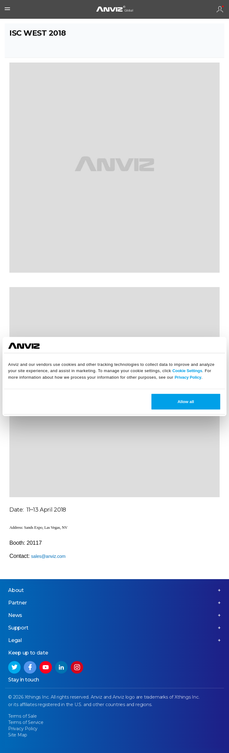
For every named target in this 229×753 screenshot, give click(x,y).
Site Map (17, 735)
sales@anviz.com (48, 556)
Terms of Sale (22, 716)
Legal (15, 640)
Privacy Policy (188, 377)
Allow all (185, 401)
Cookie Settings (187, 370)
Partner (17, 603)
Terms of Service (25, 722)
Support (18, 628)
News (15, 615)
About (16, 590)
